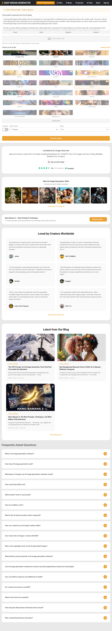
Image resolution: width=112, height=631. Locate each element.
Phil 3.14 (68, 306)
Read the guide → (98, 219)
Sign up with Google (56, 162)
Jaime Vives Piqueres (22, 306)
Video (59, 3)
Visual (15, 32)
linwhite (17, 281)
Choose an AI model (9, 47)
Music (69, 3)
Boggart (68, 281)
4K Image (5, 126)
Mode (62, 126)
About (98, 3)
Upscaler (79, 3)
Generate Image (56, 138)
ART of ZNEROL (71, 256)
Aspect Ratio (13, 126)
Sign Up (106, 3)
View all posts (56, 434)
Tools (90, 3)
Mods (41, 32)
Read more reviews (55, 315)
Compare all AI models (56, 206)
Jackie (17, 256)
